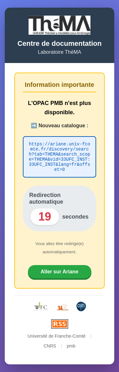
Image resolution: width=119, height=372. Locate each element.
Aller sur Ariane (59, 274)
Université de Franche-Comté (57, 338)
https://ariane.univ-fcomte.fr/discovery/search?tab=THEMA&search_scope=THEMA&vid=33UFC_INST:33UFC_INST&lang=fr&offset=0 (59, 157)
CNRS (49, 348)
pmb (71, 348)
